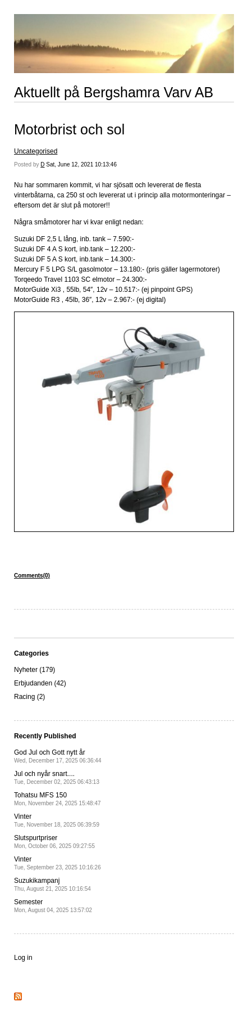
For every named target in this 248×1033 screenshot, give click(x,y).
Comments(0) (32, 575)
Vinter (56, 820)
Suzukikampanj (52, 884)
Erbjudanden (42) (40, 683)
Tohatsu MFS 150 (57, 798)
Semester (53, 905)
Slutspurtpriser (54, 841)
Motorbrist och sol (69, 129)
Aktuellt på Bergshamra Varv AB (113, 92)
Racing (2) (29, 697)
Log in (23, 958)
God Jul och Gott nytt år (57, 756)
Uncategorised (35, 151)
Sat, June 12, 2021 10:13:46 (81, 164)
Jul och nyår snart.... (56, 777)
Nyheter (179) (34, 670)
